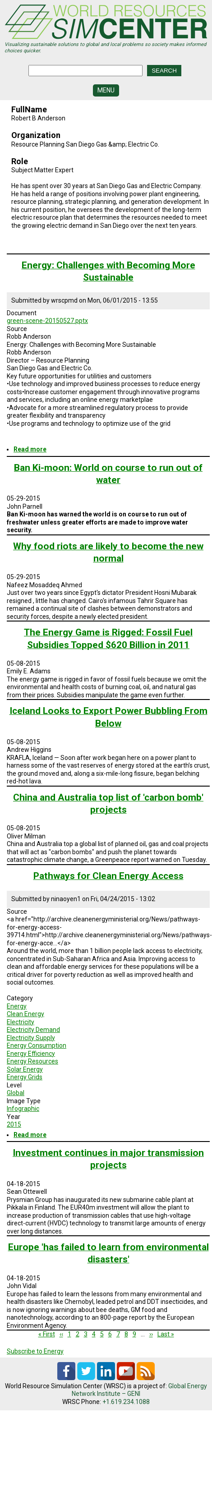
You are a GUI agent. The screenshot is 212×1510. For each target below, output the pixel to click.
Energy (17, 1006)
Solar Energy (25, 1069)
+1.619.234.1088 (126, 1401)
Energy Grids (24, 1077)
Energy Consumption (36, 1045)
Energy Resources (32, 1061)
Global (15, 1092)
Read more (30, 449)
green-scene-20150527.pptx (47, 320)
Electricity (20, 1022)
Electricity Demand (33, 1029)
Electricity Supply (31, 1037)
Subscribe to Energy (35, 1351)
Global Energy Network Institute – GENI (139, 1390)
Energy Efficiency (31, 1053)
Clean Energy (25, 1013)
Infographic (23, 1108)
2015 (14, 1124)
